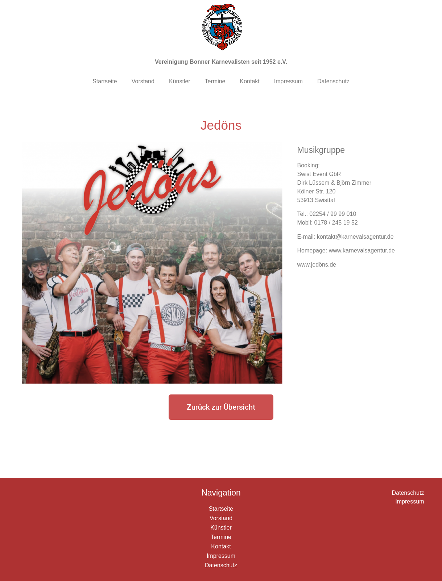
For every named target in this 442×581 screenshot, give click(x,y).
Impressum (288, 81)
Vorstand (143, 81)
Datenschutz (333, 81)
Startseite (104, 81)
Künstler (179, 81)
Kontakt (250, 81)
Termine (215, 81)
